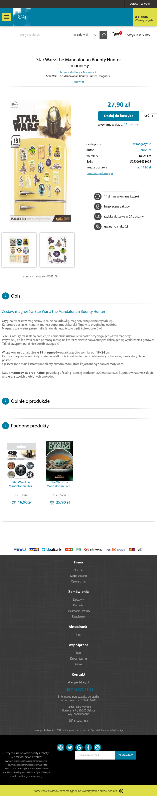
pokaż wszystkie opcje (100, 173)
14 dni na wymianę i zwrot (116, 196)
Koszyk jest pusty (131, 35)
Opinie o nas (78, 581)
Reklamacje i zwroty (78, 611)
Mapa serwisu (78, 576)
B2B (78, 653)
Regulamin (78, 616)
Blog (78, 635)
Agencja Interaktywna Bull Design (107, 730)
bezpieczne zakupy (112, 206)
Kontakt (79, 675)
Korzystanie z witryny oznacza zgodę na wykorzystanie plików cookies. (76, 791)
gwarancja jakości (111, 226)
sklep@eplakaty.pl (78, 682)
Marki (78, 664)
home (63, 72)
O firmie (78, 570)
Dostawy (78, 599)
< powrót (78, 82)
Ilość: (146, 115)
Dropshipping (78, 658)
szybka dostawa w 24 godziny (119, 216)
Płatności (78, 605)
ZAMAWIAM (125, 755)
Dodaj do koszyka (118, 116)
